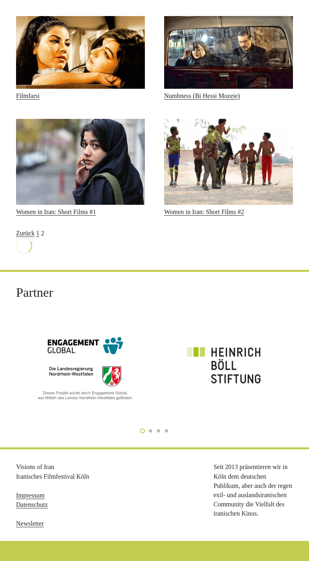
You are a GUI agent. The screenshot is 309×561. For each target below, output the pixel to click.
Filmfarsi (28, 95)
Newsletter (30, 523)
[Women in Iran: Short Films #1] (80, 162)
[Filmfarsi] (80, 52)
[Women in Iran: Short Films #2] (228, 162)
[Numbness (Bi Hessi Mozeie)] (228, 52)
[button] (17, 543)
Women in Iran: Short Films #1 (56, 211)
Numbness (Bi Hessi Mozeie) (202, 95)
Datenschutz (32, 504)
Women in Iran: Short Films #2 (204, 211)
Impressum (30, 495)
